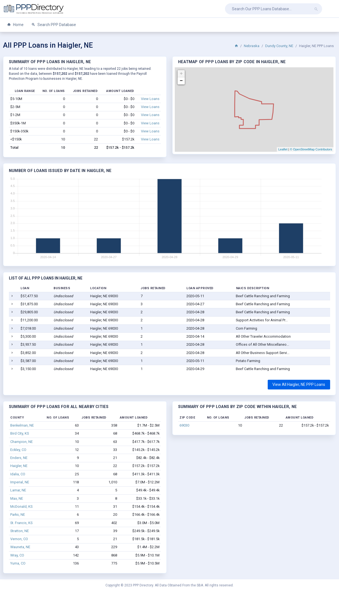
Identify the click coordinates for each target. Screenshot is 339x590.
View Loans (150, 99)
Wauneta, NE (20, 547)
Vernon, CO (19, 539)
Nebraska (251, 46)
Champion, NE (21, 442)
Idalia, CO (17, 474)
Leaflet (282, 149)
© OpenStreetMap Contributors (311, 149)
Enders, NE (18, 458)
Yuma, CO (18, 563)
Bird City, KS (19, 433)
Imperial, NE (19, 482)
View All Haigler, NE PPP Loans (298, 384)
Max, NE (16, 498)
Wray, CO (17, 555)
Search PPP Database (53, 25)
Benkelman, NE (22, 425)
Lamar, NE (18, 490)
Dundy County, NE (279, 46)
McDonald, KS (21, 506)
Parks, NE (17, 514)
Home (15, 25)
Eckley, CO (18, 450)
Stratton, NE (19, 531)
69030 (184, 425)
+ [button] (181, 73)
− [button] (181, 81)
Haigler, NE (18, 466)
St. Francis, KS (21, 523)
